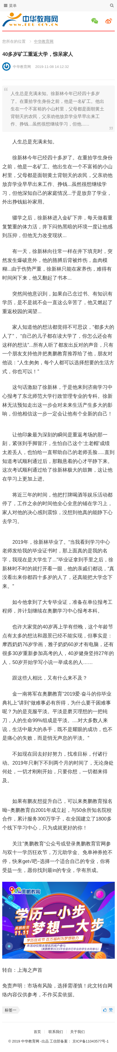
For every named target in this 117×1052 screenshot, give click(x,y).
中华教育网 (43, 41)
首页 (37, 1032)
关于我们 (77, 1032)
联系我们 (55, 1032)
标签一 (10, 1010)
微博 (109, 21)
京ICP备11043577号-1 (90, 1041)
